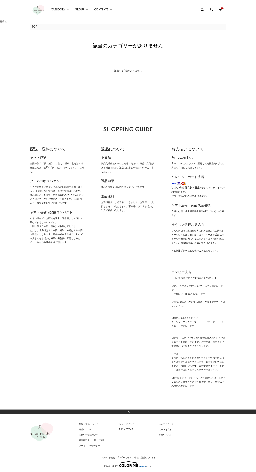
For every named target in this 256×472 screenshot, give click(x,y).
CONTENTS (101, 9)
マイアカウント (166, 424)
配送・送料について (88, 424)
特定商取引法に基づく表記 (91, 440)
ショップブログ (126, 424)
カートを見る (165, 429)
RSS (121, 429)
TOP (34, 27)
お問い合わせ (165, 435)
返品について (85, 429)
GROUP (79, 9)
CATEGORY (58, 9)
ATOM (129, 429)
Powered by (128, 464)
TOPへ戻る (128, 412)
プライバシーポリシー (89, 446)
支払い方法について (88, 435)
